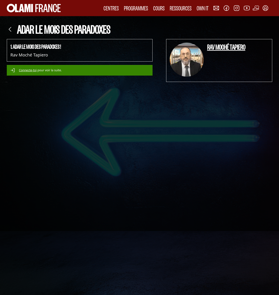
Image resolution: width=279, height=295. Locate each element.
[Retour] (10, 29)
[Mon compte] (265, 8)
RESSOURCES (181, 8)
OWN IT (203, 8)
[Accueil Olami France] (34, 8)
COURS (159, 8)
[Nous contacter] (216, 8)
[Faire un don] (256, 8)
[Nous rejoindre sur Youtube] (247, 8)
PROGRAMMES (136, 8)
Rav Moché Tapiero (226, 47)
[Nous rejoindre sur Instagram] (236, 8)
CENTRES (111, 8)
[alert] (80, 70)
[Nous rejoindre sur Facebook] (226, 8)
